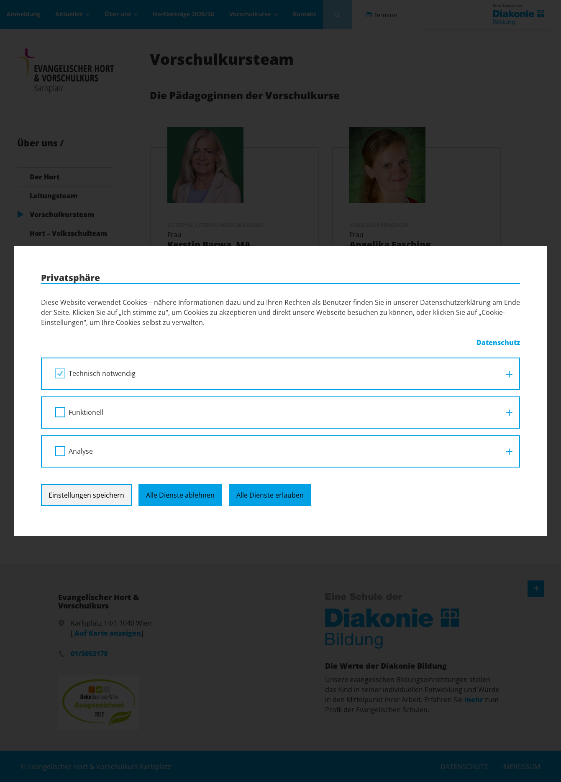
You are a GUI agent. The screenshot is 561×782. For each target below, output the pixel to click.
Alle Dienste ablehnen (180, 495)
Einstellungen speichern (86, 495)
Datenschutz (498, 342)
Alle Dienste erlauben (270, 495)
